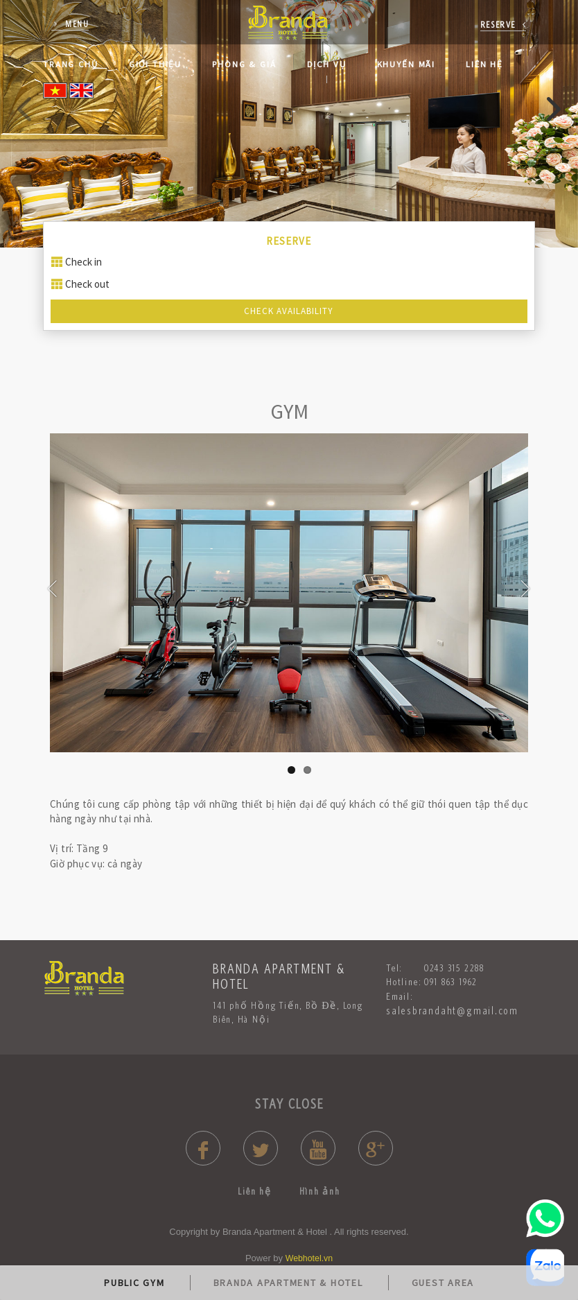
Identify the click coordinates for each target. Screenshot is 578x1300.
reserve (498, 24)
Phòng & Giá (244, 63)
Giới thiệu (155, 63)
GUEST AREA (443, 1282)
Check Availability (288, 311)
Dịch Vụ (327, 63)
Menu (77, 24)
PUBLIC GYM (134, 1282)
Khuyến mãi (406, 63)
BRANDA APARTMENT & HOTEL (288, 1282)
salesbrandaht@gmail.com (452, 1010)
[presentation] (26, 110)
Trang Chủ (70, 63)
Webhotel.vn (309, 1258)
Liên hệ (484, 63)
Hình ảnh (319, 1191)
